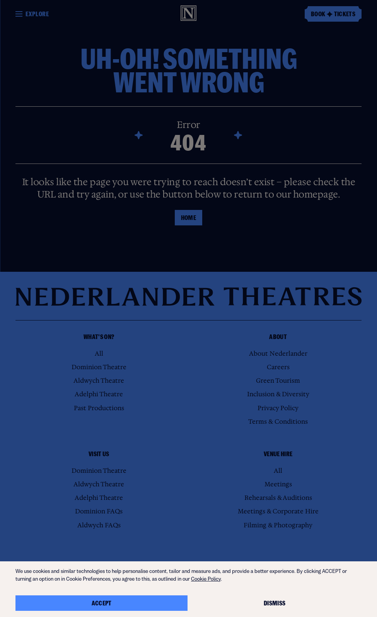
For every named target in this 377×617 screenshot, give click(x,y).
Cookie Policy (206, 579)
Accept (102, 603)
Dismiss (274, 603)
